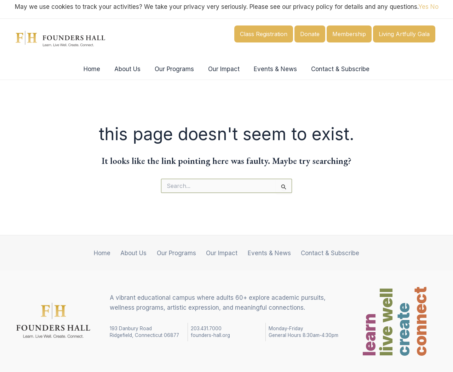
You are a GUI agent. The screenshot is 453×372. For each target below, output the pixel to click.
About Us (130, 69)
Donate (310, 34)
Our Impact (223, 69)
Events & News (272, 69)
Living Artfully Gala (404, 34)
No (434, 6)
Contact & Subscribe (335, 69)
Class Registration (263, 34)
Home (97, 69)
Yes (423, 6)
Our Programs (175, 69)
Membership (349, 34)
